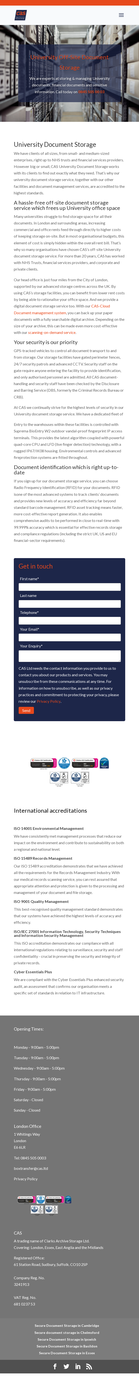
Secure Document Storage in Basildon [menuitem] (67, 1346)
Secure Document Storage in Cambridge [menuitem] (67, 1325)
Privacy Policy (49, 701)
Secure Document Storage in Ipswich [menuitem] (67, 1339)
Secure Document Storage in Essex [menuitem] (67, 1353)
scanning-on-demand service (52, 332)
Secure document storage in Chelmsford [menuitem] (66, 1332)
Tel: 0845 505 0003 (30, 1158)
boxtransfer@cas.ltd (31, 1168)
